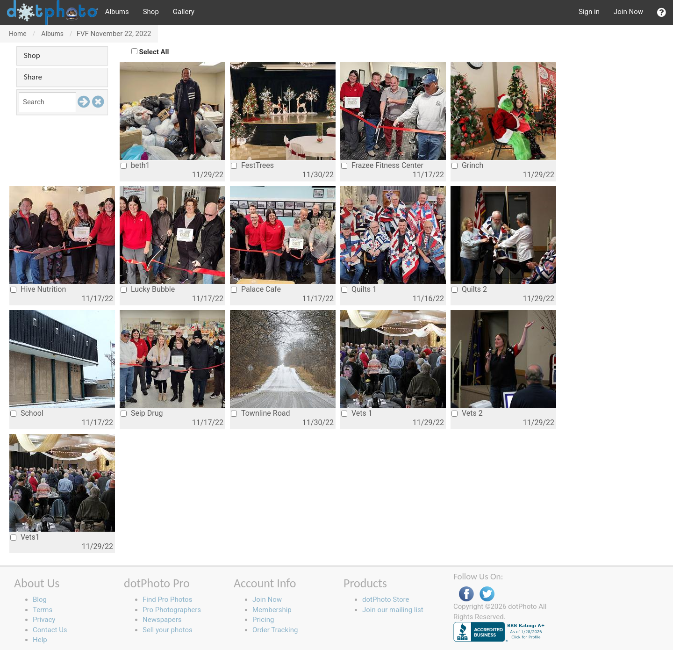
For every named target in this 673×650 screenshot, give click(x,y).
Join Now (628, 11)
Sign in (589, 11)
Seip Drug (142, 413)
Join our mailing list (392, 610)
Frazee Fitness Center (382, 165)
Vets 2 (467, 413)
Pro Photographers (172, 610)
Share (33, 77)
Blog (40, 599)
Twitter (487, 594)
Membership (272, 610)
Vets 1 (356, 413)
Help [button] (40, 640)
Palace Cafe (256, 289)
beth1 (135, 165)
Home (18, 33)
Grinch (467, 165)
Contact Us (50, 630)
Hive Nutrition (38, 289)
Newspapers (162, 619)
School (26, 413)
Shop (151, 11)
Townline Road (260, 413)
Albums (117, 11)
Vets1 (25, 537)
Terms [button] (42, 610)
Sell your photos (168, 630)
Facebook (466, 594)
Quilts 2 (469, 289)
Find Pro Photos (167, 599)
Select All (154, 52)
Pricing (263, 619)
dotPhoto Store (385, 599)
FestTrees (252, 165)
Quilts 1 (359, 289)
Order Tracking (275, 630)
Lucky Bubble (148, 289)
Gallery (183, 11)
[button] (661, 12)
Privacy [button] (44, 619)
